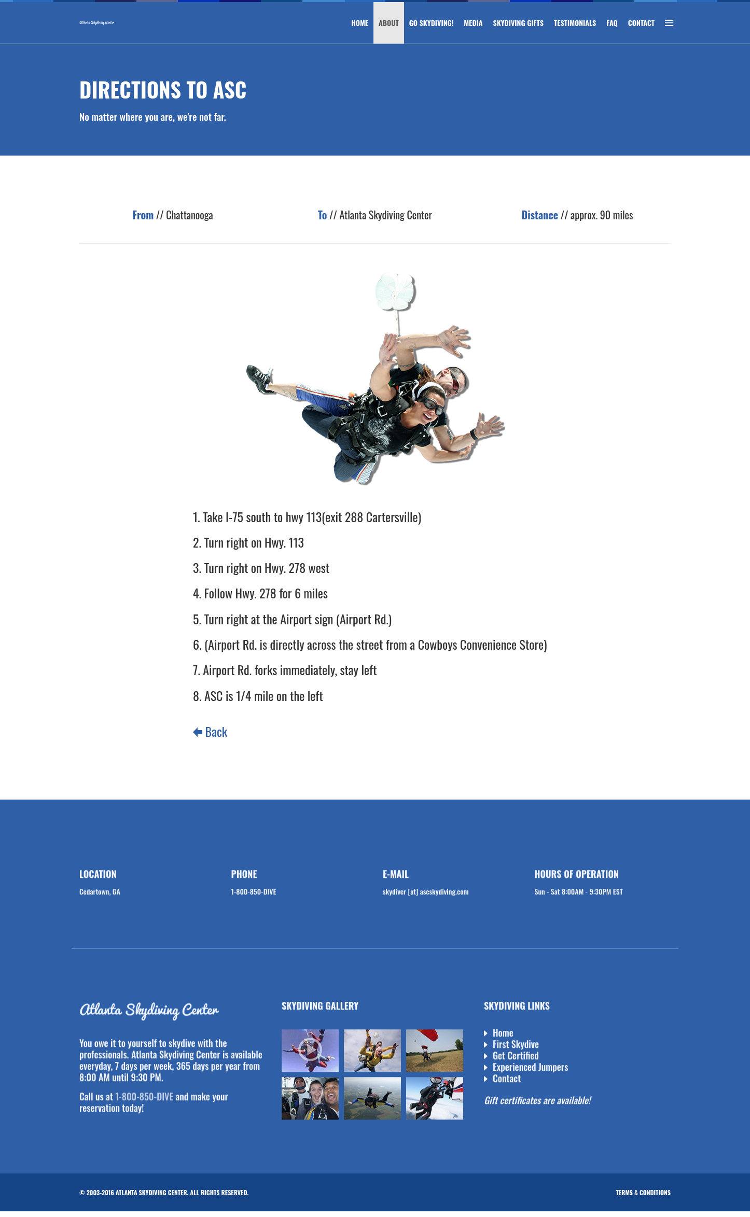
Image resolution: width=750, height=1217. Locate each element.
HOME (359, 22)
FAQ (612, 22)
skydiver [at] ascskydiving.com (426, 892)
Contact (507, 1079)
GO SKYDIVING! (431, 22)
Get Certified (516, 1057)
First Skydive (516, 1045)
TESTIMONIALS (575, 22)
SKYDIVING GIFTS (518, 22)
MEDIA (473, 22)
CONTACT (641, 22)
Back (210, 731)
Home (503, 1034)
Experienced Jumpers (530, 1068)
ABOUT (389, 22)
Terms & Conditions (643, 1192)
